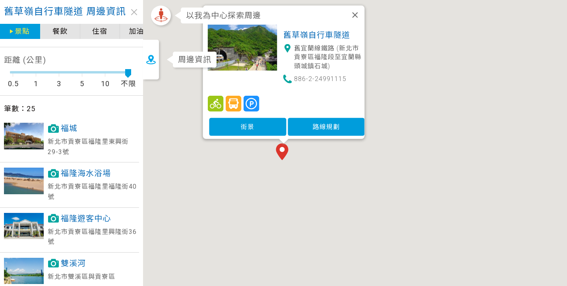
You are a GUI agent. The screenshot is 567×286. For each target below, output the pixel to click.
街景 (264, 122)
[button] (300, 148)
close (134, 12)
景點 (22, 31)
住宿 (99, 31)
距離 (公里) (25, 60)
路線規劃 (342, 122)
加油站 (140, 31)
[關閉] (371, 11)
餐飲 (60, 31)
